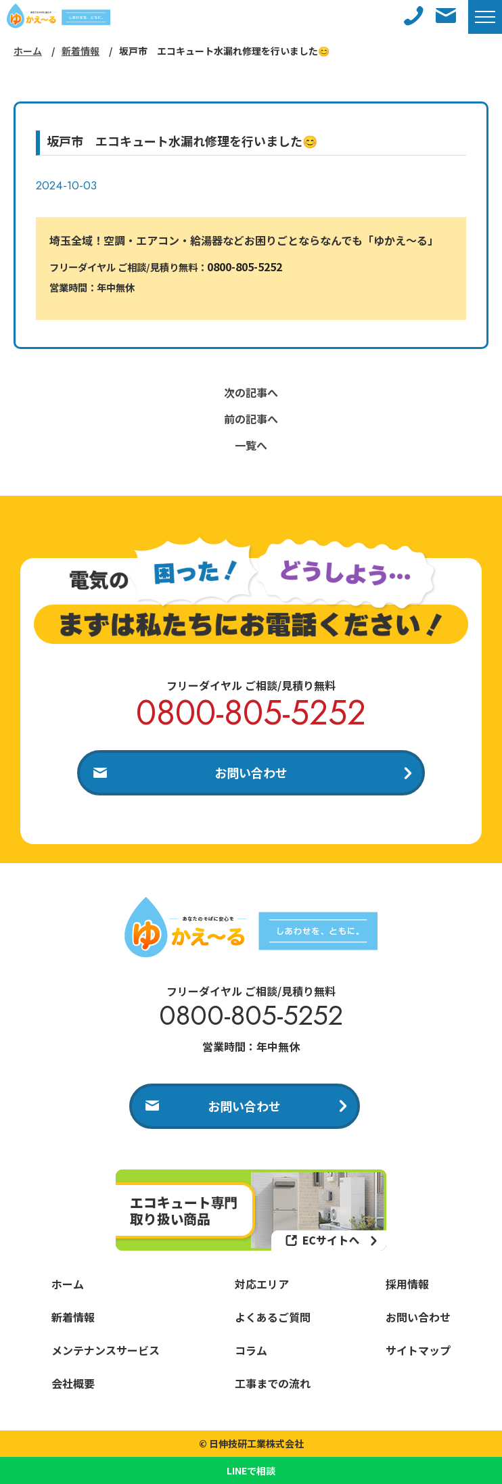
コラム (251, 1350)
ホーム (28, 50)
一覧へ (251, 445)
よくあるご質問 (273, 1317)
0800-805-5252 (244, 266)
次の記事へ (251, 392)
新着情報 (80, 50)
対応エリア (262, 1284)
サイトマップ (418, 1350)
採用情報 (407, 1284)
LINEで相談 (251, 1470)
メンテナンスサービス (105, 1350)
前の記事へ (251, 419)
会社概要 (73, 1383)
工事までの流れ (273, 1383)
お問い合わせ (251, 772)
